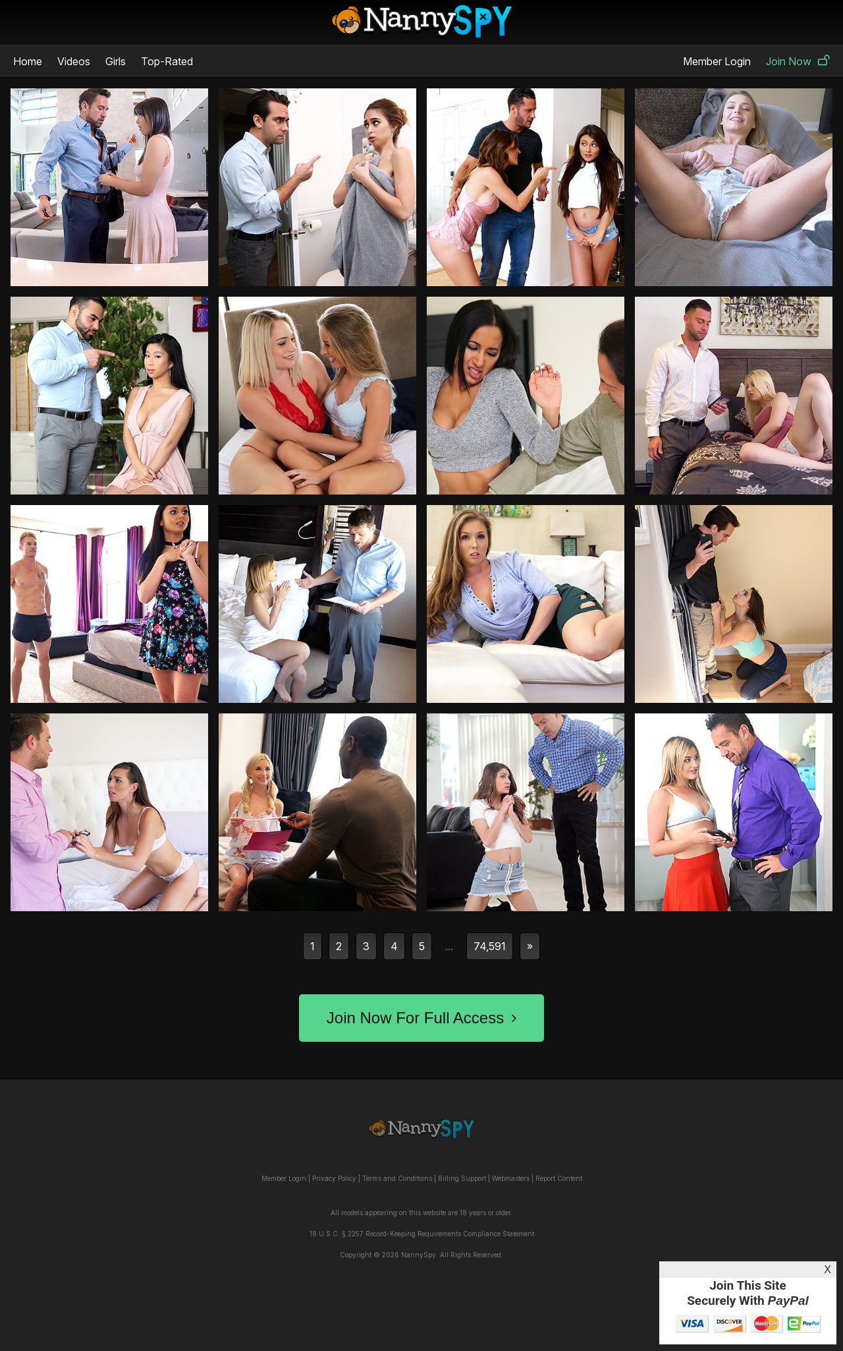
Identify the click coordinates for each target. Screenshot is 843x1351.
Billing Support (462, 1178)
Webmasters (511, 1178)
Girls (115, 61)
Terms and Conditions (397, 1178)
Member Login (717, 61)
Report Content (558, 1178)
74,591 (490, 946)
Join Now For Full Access (421, 1018)
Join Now (798, 61)
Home (27, 61)
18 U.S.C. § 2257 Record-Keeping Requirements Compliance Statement (422, 1234)
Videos (73, 61)
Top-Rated (167, 61)
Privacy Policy (334, 1178)
